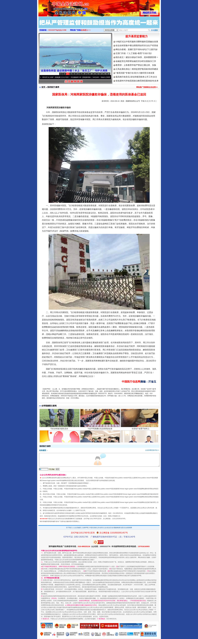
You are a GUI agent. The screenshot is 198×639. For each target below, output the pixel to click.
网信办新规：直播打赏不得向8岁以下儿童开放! (137, 49)
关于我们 (69, 528)
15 (108, 74)
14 (105, 74)
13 (102, 74)
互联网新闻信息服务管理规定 (78, 483)
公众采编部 (77, 528)
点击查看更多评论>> (152, 450)
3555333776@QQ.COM (57, 30)
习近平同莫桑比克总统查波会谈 (100, 431)
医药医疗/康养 (53, 87)
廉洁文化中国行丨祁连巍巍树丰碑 (71, 77)
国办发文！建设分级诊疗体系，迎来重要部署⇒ (137, 57)
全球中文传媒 (59, 7)
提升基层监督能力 (136, 36)
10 (91, 74)
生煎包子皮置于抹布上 (141, 431)
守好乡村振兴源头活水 (60, 431)
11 (95, 74)
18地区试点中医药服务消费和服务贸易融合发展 (137, 42)
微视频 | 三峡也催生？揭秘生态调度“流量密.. (103, 77)
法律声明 (85, 528)
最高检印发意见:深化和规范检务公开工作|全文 (136, 77)
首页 (43, 87)
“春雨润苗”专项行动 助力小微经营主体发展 (135, 73)
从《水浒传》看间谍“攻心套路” (45, 77)
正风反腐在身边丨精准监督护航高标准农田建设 (137, 69)
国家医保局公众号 (133, 101)
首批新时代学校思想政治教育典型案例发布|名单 (137, 81)
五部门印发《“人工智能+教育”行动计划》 (134, 53)
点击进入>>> (86, 30)
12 (98, 74)
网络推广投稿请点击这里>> (147, 87)
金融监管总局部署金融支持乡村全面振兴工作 (136, 61)
